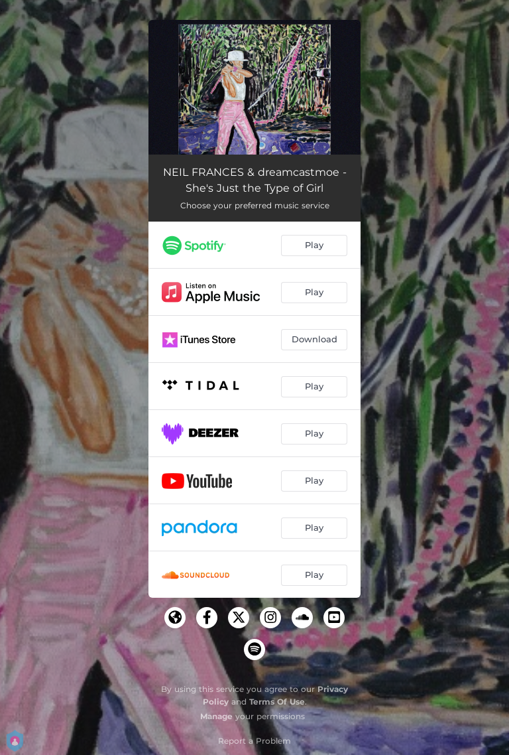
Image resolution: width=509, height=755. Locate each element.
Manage (216, 716)
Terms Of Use (277, 702)
